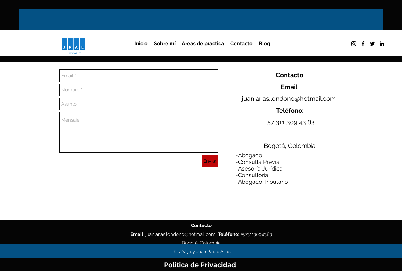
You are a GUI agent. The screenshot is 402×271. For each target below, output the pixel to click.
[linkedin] (382, 44)
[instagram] (353, 44)
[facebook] (363, 44)
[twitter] (372, 44)
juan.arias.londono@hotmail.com (289, 98)
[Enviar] (210, 161)
